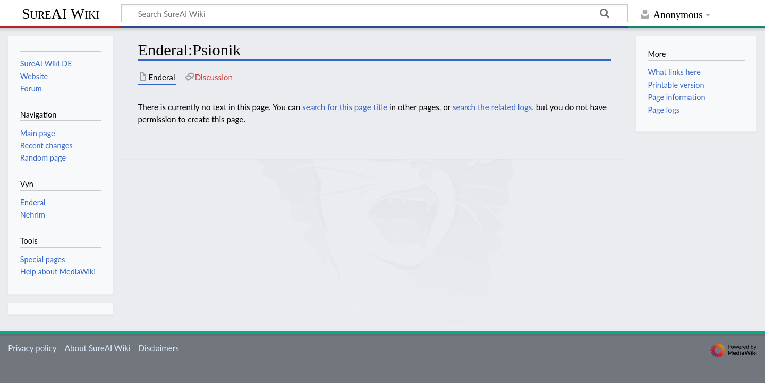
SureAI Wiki (60, 13)
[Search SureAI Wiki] (374, 13)
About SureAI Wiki (98, 348)
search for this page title (344, 107)
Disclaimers (159, 348)
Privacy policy (32, 348)
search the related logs (492, 107)
